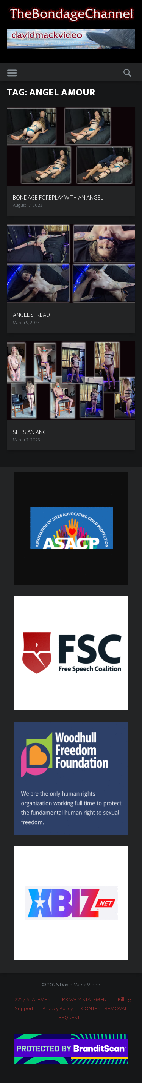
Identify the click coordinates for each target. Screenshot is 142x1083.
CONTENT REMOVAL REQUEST (93, 1013)
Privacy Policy (57, 1008)
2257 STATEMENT (34, 999)
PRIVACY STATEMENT (85, 999)
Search (127, 72)
